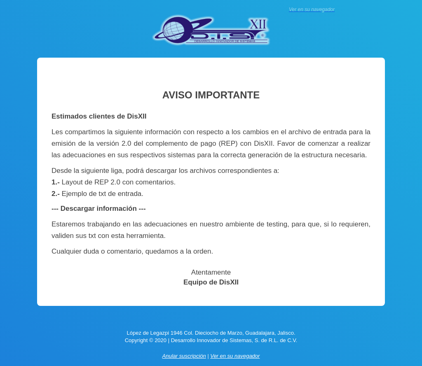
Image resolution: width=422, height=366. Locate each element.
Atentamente (211, 272)
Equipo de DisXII (211, 282)
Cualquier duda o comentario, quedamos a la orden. (132, 251)
